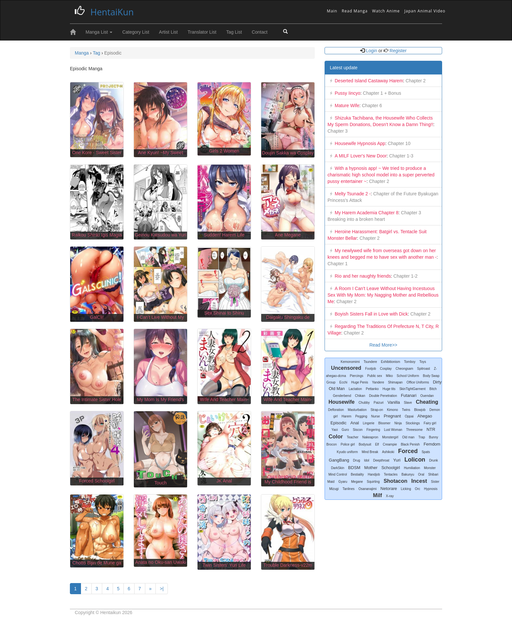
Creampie (390, 444)
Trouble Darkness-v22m (288, 565)
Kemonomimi (350, 362)
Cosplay (386, 368)
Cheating (427, 402)
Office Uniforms (418, 382)
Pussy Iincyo (347, 93)
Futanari (409, 395)
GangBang (339, 460)
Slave (408, 402)
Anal (354, 422)
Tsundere (370, 362)
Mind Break (370, 452)
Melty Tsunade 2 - (353, 193)
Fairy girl (430, 423)
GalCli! (97, 317)
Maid (331, 481)
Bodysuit (365, 444)
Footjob (370, 368)
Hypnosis (431, 489)
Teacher (353, 437)
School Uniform (408, 376)
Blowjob (419, 410)
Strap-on (377, 410)
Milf (377, 495)
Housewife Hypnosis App (360, 143)
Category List (135, 32)
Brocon (332, 444)
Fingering (373, 430)
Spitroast (423, 368)
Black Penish (410, 444)
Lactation (355, 389)
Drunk (433, 460)
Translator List (201, 32)
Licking (406, 489)
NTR (430, 429)
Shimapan (395, 382)
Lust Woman (393, 430)
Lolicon (414, 459)
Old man (408, 437)
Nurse (375, 416)
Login (371, 50)
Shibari (433, 474)
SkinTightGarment (412, 389)
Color (335, 436)
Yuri (396, 460)
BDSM (354, 467)
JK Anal (224, 480)
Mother (370, 467)
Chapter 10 (398, 143)
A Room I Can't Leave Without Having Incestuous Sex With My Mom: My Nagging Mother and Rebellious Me (383, 295)
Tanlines (349, 489)
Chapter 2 (414, 80)
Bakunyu (408, 474)
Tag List (234, 32)
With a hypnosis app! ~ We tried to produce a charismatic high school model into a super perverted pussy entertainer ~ (381, 175)
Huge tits (389, 389)
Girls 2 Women (224, 151)
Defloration (336, 410)
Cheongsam (404, 368)
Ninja (398, 423)
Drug (356, 460)
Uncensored (346, 368)
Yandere (378, 382)
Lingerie (369, 423)
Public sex (374, 376)
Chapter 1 (337, 263)
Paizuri (379, 402)
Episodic (338, 422)
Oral (421, 474)
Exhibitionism (390, 362)
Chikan (360, 396)
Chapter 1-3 (400, 155)
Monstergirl (390, 437)
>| (162, 588)
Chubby (364, 402)
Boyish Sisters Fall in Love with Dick (371, 314)
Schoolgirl (390, 467)
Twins (406, 410)
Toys (422, 362)
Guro (345, 430)
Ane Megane (288, 234)
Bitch (433, 389)
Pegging (361, 416)
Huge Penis (359, 382)
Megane (357, 481)
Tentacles (390, 474)
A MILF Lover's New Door (361, 155)
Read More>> (383, 345)
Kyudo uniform (347, 452)
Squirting (373, 481)
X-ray (390, 496)
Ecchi (343, 382)
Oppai (409, 416)
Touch (160, 482)
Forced (408, 451)
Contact (259, 32)
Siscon (357, 430)
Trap (421, 437)
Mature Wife (347, 105)
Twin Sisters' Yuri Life (224, 565)
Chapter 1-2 (405, 276)
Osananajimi (368, 489)
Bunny (433, 437)
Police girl (348, 444)
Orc (417, 489)
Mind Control (337, 474)
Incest (419, 481)
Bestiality (357, 474)
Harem (346, 416)
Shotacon (396, 481)
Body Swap (431, 376)
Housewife (341, 402)
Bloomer (384, 423)
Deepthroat (381, 460)
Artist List (168, 32)
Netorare (388, 488)
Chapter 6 (371, 105)
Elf (377, 444)
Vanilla (394, 402)
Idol (366, 460)
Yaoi (334, 430)
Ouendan (427, 396)
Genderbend (342, 396)
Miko (389, 376)
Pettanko (372, 389)
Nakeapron (370, 437)
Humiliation (412, 468)
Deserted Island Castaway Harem (369, 80)
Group (331, 382)
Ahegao (424, 416)
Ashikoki (388, 452)
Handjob (374, 474)
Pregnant (392, 416)
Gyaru (342, 481)
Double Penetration (383, 396)
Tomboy (409, 362)
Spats (426, 452)
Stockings (413, 423)
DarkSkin (337, 468)
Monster (430, 468)
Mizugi (334, 489)
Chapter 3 (337, 131)
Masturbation (357, 410)
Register (397, 50)
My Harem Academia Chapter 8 (366, 212)
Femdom (432, 444)
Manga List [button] (99, 32)
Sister (435, 481)
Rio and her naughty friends (363, 276)
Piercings (356, 376)
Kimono (392, 410)
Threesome (414, 430)
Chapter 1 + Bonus (381, 93)
